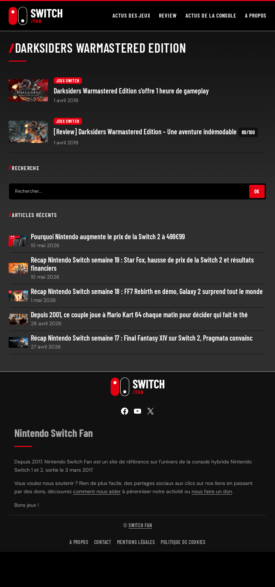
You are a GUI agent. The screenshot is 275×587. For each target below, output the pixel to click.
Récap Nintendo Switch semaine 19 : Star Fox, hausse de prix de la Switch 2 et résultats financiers (142, 264)
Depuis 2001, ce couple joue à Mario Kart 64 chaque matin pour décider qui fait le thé (139, 315)
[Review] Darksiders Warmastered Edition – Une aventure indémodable (156, 132)
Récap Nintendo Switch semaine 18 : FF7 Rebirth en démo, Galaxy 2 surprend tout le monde (147, 291)
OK (257, 191)
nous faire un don (212, 491)
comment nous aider (97, 491)
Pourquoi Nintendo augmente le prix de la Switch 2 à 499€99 (108, 236)
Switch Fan (140, 525)
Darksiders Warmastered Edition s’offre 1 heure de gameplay (131, 91)
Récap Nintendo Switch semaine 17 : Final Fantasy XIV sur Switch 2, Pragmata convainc (141, 338)
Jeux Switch (67, 80)
